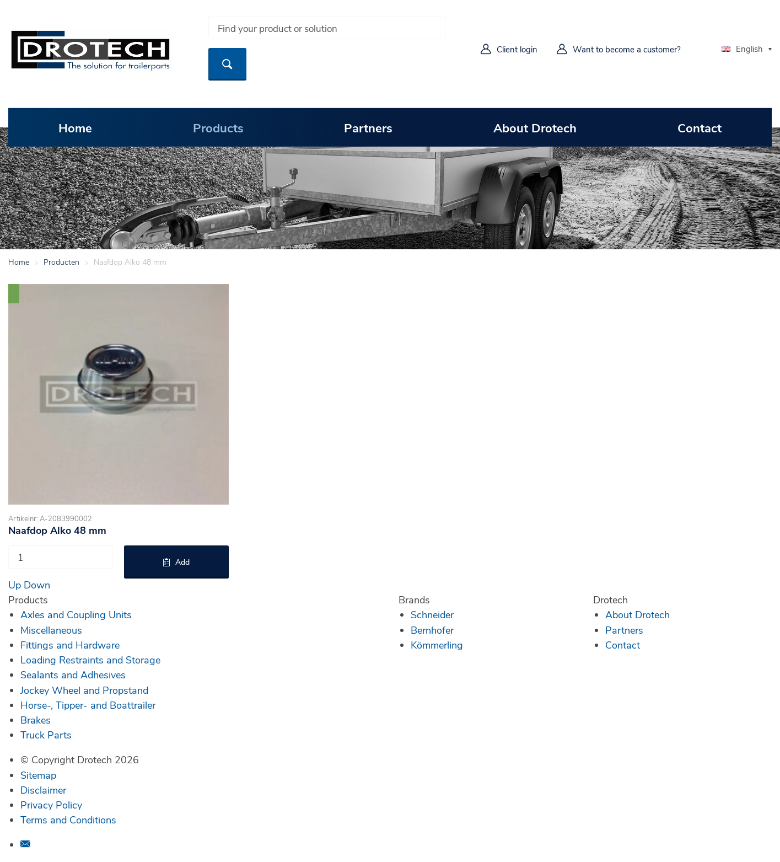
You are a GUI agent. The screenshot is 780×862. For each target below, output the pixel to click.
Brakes (35, 719)
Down (37, 584)
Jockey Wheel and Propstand (84, 690)
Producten (61, 261)
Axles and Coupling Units (76, 614)
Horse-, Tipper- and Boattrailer (87, 704)
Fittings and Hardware (70, 644)
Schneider (432, 614)
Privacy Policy (51, 804)
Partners (368, 127)
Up (14, 584)
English (742, 48)
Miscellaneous (51, 629)
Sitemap (38, 774)
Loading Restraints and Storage (90, 659)
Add (182, 561)
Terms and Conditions (68, 819)
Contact (699, 127)
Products (218, 127)
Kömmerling (437, 644)
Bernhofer (432, 629)
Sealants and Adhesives (73, 674)
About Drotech (535, 127)
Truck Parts (46, 734)
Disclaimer (43, 789)
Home (75, 127)
